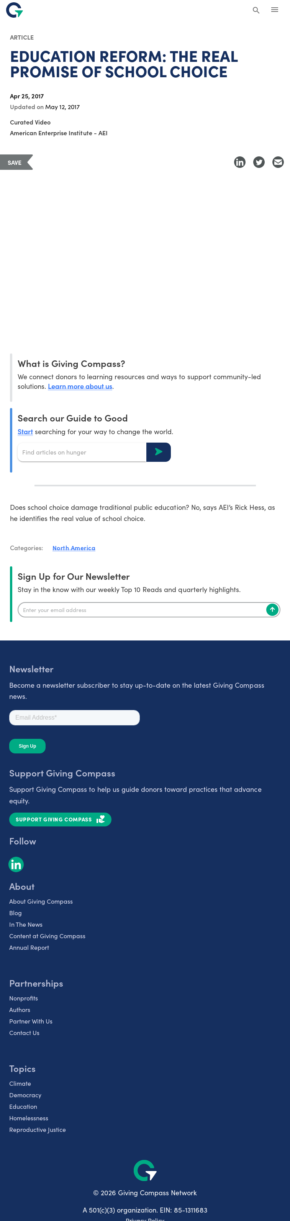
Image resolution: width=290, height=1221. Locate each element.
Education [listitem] (23, 1106)
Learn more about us (80, 386)
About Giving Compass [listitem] (41, 901)
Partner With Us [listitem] (30, 1021)
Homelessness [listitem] (28, 1118)
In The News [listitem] (26, 924)
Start (25, 431)
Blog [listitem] (15, 913)
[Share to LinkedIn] (240, 162)
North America (74, 547)
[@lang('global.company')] (14, 10)
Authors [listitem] (19, 1009)
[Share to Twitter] (259, 162)
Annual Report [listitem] (29, 947)
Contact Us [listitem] (24, 1033)
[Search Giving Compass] (256, 11)
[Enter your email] (149, 609)
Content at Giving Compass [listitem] (47, 936)
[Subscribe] (272, 610)
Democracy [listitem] (25, 1095)
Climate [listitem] (20, 1083)
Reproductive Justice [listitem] (37, 1129)
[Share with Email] (278, 162)
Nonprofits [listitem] (23, 998)
